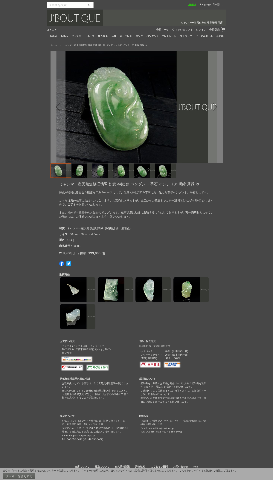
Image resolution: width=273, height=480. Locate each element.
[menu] (136, 36)
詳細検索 (140, 466)
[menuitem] (53, 36)
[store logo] (136, 18)
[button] (218, 5)
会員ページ (162, 29)
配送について (102, 466)
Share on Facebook (61, 263)
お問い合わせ (180, 466)
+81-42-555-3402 (93, 439)
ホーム (54, 45)
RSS (196, 466)
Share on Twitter (68, 263)
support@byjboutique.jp (82, 435)
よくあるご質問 (159, 466)
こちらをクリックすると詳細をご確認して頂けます (207, 470)
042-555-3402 (74, 439)
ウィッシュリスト (182, 29)
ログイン (201, 29)
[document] (136, 474)
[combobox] (70, 5)
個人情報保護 (122, 466)
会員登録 (214, 29)
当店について (82, 466)
